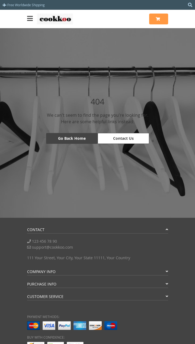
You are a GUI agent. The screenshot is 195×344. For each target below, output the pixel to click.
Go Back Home (72, 138)
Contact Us (123, 138)
